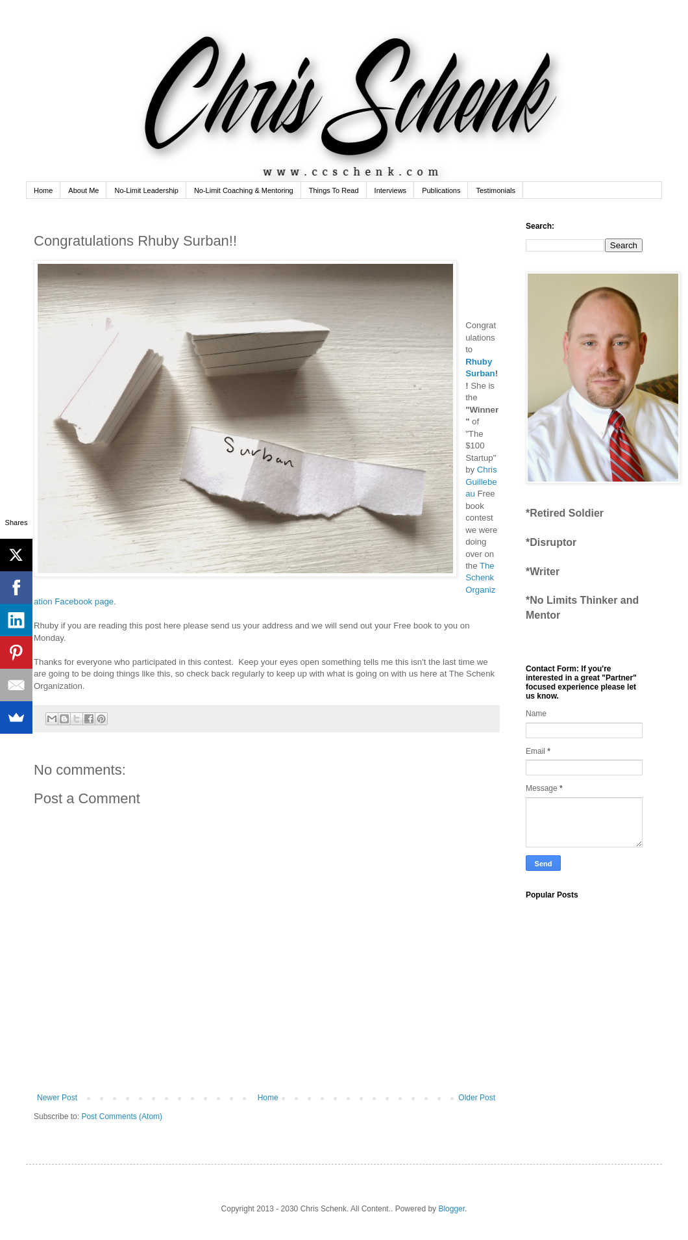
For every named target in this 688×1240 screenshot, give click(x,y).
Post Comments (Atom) (121, 1116)
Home (43, 190)
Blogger (451, 1208)
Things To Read (334, 190)
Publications (441, 190)
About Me (83, 190)
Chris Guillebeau (481, 481)
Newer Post (57, 1097)
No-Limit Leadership (146, 190)
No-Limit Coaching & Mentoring (243, 190)
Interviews (391, 190)
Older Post (476, 1097)
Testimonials (495, 190)
